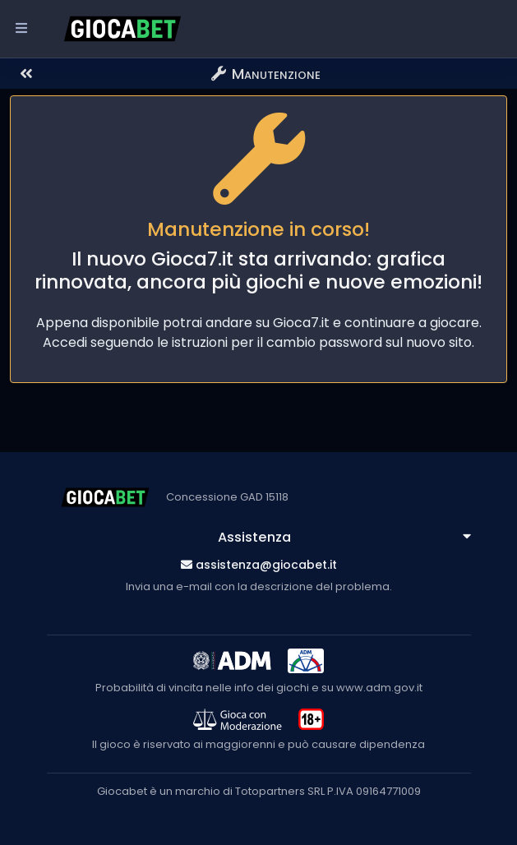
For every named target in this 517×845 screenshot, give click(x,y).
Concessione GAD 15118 (227, 497)
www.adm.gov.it (379, 687)
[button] (91, 73)
